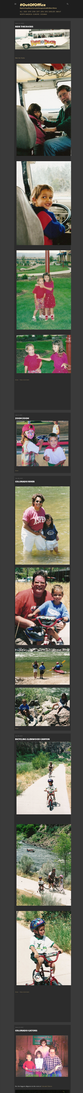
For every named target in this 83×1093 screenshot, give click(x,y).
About (58, 12)
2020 (25, 12)
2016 (42, 12)
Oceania (43, 14)
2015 (46, 12)
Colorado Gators (26, 1030)
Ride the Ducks (24, 26)
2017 (38, 12)
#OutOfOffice (33, 4)
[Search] (68, 3)
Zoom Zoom (22, 418)
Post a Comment (24, 380)
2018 (33, 12)
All (21, 12)
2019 (29, 12)
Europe (36, 14)
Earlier (52, 12)
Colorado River (25, 481)
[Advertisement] (42, 395)
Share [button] (16, 380)
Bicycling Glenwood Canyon (32, 739)
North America (26, 14)
